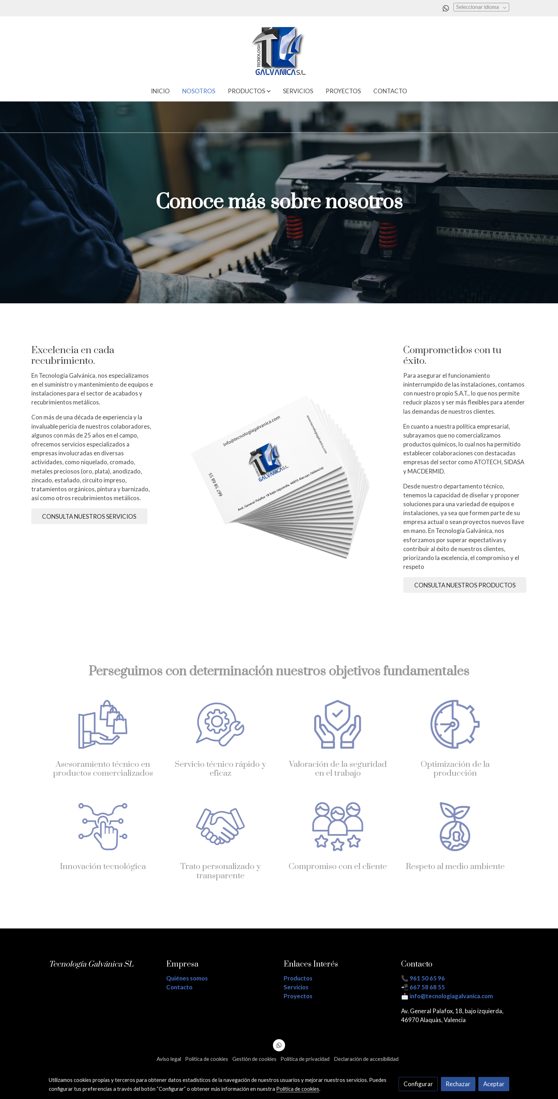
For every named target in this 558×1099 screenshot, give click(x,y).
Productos (298, 978)
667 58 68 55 (427, 987)
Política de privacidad (305, 1059)
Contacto (179, 987)
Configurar (418, 1084)
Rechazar (458, 1084)
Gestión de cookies (254, 1059)
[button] (249, 90)
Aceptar (494, 1084)
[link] (279, 48)
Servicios (296, 987)
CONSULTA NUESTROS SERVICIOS (89, 516)
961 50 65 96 (427, 978)
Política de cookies (206, 1059)
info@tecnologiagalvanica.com (451, 996)
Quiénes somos (187, 978)
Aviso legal (169, 1059)
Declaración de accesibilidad (366, 1059)
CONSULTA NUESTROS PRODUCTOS (465, 585)
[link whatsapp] (446, 7)
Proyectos (298, 996)
